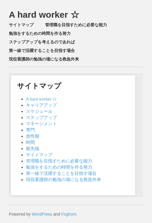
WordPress (42, 214)
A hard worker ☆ (44, 14)
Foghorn (69, 214)
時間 (30, 142)
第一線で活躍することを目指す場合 (42, 50)
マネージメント (41, 123)
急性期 (32, 136)
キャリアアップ (41, 105)
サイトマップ (21, 24)
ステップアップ (41, 117)
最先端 (32, 148)
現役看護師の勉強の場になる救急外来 (44, 59)
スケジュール (39, 111)
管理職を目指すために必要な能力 (76, 24)
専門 (30, 130)
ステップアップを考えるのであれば (42, 42)
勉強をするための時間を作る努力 (40, 33)
